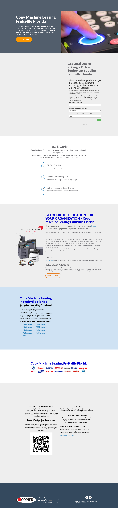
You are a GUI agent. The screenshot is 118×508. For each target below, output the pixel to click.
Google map (71, 435)
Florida (50, 500)
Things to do (63, 435)
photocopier (50, 260)
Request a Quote (53, 275)
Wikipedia (79, 434)
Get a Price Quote (24, 39)
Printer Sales (41, 333)
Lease (93, 226)
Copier (47, 249)
